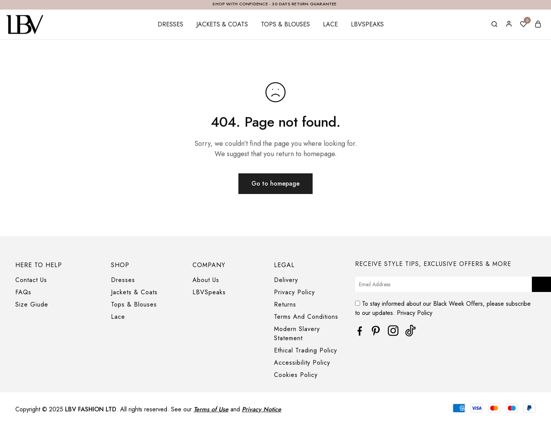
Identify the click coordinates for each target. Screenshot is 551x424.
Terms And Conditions (306, 316)
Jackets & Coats (222, 24)
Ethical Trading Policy (305, 350)
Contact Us (31, 280)
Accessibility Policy (302, 362)
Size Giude (31, 304)
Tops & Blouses (285, 24)
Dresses (170, 24)
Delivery (286, 280)
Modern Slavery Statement (297, 333)
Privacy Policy (294, 292)
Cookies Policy (296, 374)
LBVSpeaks (367, 24)
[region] (275, 415)
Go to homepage (275, 183)
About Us (205, 280)
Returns (285, 304)
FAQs (23, 292)
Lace (330, 24)
